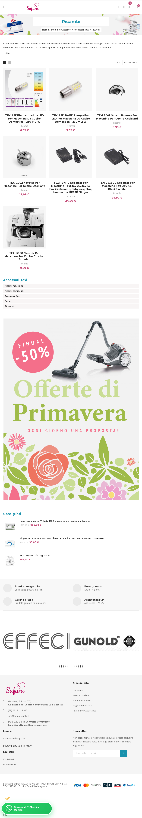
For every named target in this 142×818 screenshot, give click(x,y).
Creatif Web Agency (37, 786)
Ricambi (24, 125)
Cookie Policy (25, 745)
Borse (8, 301)
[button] (61, 666)
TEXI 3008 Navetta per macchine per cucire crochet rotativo (24, 256)
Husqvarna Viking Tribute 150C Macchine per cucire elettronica (55, 521)
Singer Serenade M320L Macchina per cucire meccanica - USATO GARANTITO (63, 538)
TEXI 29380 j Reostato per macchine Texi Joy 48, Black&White (117, 186)
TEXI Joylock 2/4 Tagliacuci (35, 555)
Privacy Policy (10, 745)
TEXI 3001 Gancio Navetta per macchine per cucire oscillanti (117, 117)
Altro (8, 53)
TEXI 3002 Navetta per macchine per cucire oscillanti (24, 184)
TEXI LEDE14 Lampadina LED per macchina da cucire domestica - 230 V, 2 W (24, 118)
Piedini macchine (14, 285)
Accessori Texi (15, 280)
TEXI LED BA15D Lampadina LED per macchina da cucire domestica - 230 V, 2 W (70, 118)
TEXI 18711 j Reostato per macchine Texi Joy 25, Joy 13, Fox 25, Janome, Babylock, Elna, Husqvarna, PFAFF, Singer (70, 187)
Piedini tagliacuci (14, 290)
